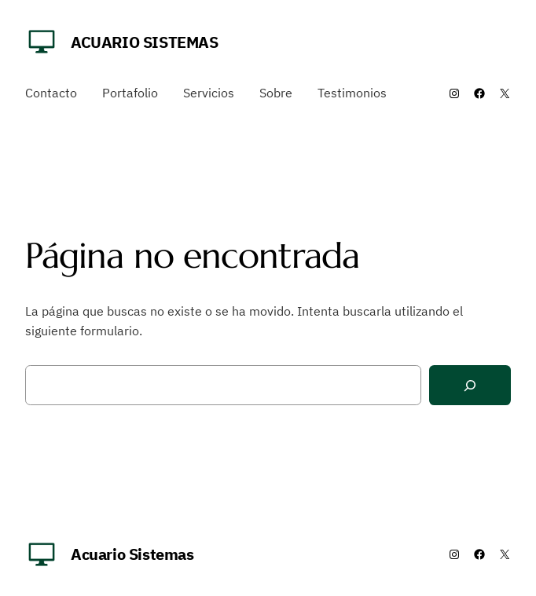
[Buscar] (470, 385)
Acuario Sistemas (144, 42)
